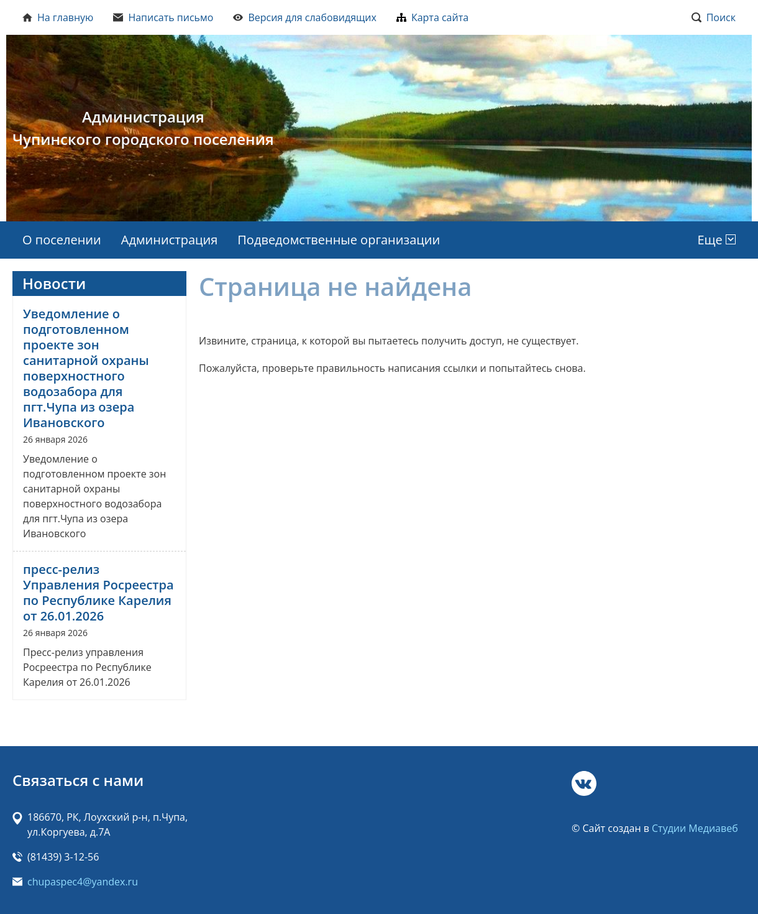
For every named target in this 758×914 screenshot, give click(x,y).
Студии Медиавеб (695, 828)
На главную (57, 17)
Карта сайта (432, 17)
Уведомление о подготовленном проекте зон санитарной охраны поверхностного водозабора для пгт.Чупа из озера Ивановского (86, 368)
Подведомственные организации (338, 239)
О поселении (61, 239)
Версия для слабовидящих (305, 17)
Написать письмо (163, 17)
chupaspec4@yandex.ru (82, 882)
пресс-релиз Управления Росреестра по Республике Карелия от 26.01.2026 (98, 592)
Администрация (169, 239)
